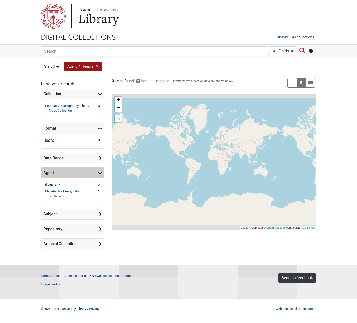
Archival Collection (60, 243)
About (56, 275)
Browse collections (105, 275)
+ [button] (118, 100)
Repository (52, 229)
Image (49, 140)
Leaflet (245, 227)
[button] (83, 66)
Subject (50, 214)
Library (98, 16)
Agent (48, 172)
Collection (52, 94)
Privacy (94, 309)
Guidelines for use (76, 275)
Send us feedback (297, 278)
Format (49, 128)
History (282, 37)
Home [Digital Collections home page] (45, 275)
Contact (127, 275)
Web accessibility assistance (296, 309)
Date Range (53, 158)
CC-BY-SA (308, 227)
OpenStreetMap (276, 227)
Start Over (52, 66)
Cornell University (53, 16)
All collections (303, 37)
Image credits (50, 284)
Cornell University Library (68, 309)
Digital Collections (78, 37)
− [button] (118, 108)
